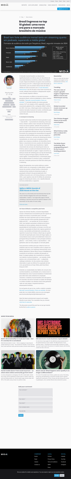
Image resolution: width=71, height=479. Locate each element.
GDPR (49, 464)
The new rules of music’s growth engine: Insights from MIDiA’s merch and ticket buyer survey (61, 94)
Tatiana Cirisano (57, 99)
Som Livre (12, 104)
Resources (62, 5)
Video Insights (52, 5)
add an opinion (31, 307)
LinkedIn (63, 456)
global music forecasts (9, 102)
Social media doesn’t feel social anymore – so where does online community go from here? (17, 372)
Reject (62, 475)
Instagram (63, 464)
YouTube (63, 459)
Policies (50, 456)
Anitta (9, 111)
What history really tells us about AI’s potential (60, 133)
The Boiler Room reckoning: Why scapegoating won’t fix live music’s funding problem (61, 147)
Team (64, 1)
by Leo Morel (9, 87)
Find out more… (24, 204)
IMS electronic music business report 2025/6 (51, 339)
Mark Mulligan (57, 112)
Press (56, 1)
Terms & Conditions (52, 462)
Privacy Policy (51, 459)
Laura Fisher (56, 153)
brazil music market (7, 98)
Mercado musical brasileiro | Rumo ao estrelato (32, 290)
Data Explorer (33, 5)
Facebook (63, 462)
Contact (52, 1)
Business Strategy (9, 119)
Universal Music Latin (7, 106)
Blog (68, 5)
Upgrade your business (64, 8)
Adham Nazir (56, 124)
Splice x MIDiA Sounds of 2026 (30, 189)
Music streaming (9, 100)
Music (14, 106)
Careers (36, 462)
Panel (60, 1)
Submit (21, 415)
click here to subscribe (25, 302)
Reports (24, 5)
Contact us (37, 464)
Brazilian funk (6, 104)
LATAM (14, 98)
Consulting (42, 5)
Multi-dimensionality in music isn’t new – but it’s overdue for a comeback (17, 340)
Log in (68, 1)
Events (36, 456)
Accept (56, 475)
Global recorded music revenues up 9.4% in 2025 (60, 108)
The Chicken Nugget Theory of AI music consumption (61, 120)
